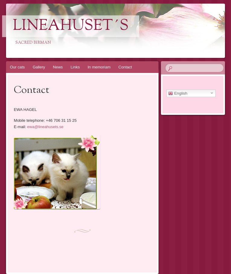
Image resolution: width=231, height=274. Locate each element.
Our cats (17, 67)
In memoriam (99, 67)
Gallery (39, 67)
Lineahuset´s (71, 26)
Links (75, 67)
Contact (125, 67)
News (58, 67)
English (177, 93)
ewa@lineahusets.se (45, 126)
